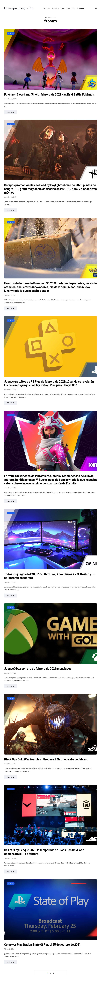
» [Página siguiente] (53, 973)
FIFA (73, 8)
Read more (10, 112)
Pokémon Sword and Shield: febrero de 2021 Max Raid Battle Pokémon (49, 94)
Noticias (47, 8)
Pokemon (80, 8)
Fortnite (55, 8)
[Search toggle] (95, 8)
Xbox (63, 8)
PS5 (68, 8)
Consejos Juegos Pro (19, 8)
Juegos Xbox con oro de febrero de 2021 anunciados (37, 668)
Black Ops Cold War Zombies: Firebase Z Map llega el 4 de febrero (46, 759)
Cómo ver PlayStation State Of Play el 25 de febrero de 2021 (42, 944)
